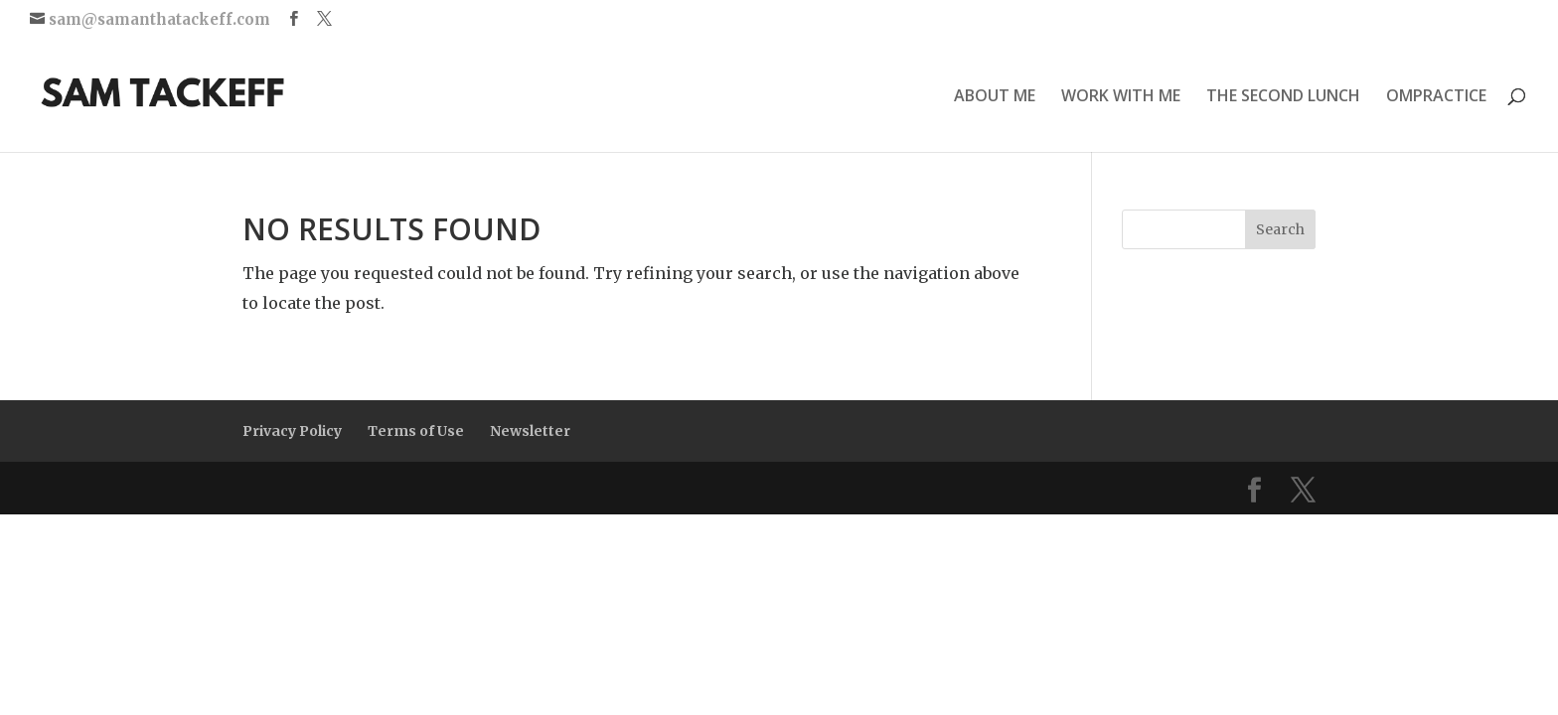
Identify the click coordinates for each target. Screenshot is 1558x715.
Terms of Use (416, 431)
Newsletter (530, 431)
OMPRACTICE (1436, 97)
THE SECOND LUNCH (1283, 97)
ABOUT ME (994, 97)
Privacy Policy (292, 431)
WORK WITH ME (1120, 97)
